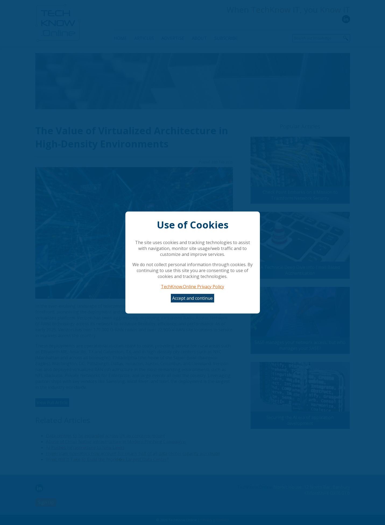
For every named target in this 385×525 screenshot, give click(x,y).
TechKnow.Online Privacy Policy (192, 287)
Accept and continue (192, 298)
